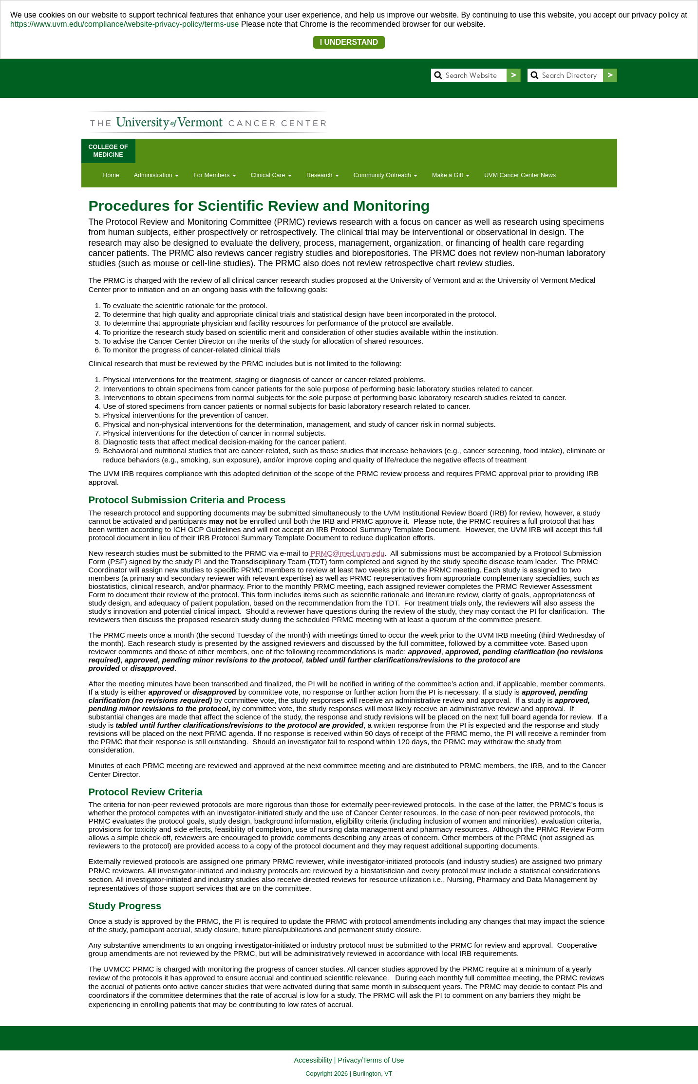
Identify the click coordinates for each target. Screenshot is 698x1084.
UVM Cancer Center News (520, 175)
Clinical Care (271, 175)
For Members (214, 175)
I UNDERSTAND (349, 42)
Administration (156, 175)
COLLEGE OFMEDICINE (108, 151)
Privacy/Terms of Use (371, 1060)
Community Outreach (385, 175)
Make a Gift (451, 175)
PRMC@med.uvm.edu (347, 553)
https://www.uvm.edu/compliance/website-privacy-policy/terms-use (124, 24)
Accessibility (313, 1060)
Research (322, 175)
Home (111, 175)
